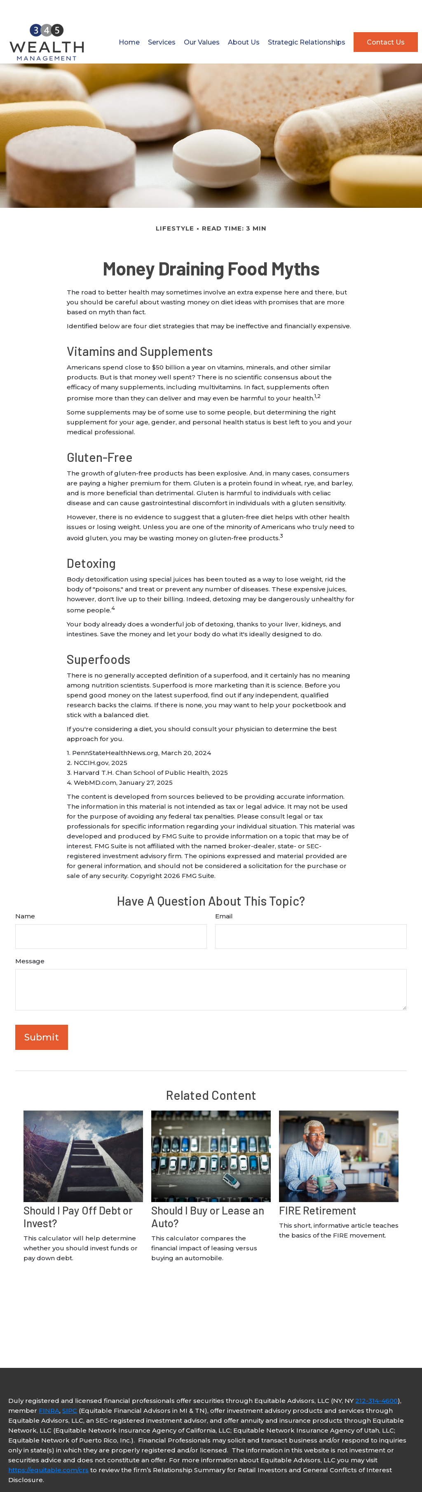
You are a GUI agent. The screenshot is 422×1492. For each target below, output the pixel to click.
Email (224, 895)
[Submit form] (41, 1016)
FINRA (49, 1389)
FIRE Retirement (317, 1189)
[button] (129, 21)
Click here (24, 1475)
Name (25, 895)
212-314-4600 (376, 1380)
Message (30, 940)
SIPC (69, 1389)
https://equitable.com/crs (48, 1449)
